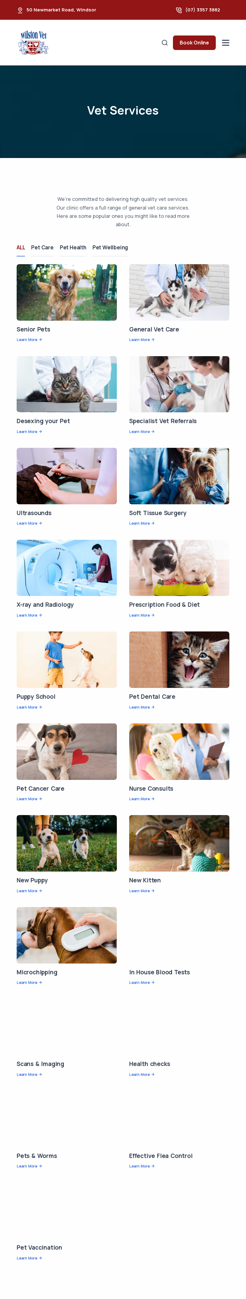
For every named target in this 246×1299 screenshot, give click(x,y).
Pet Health (73, 247)
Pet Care (42, 247)
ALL (21, 247)
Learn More (27, 339)
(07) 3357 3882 (202, 9)
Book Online (194, 42)
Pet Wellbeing (110, 247)
